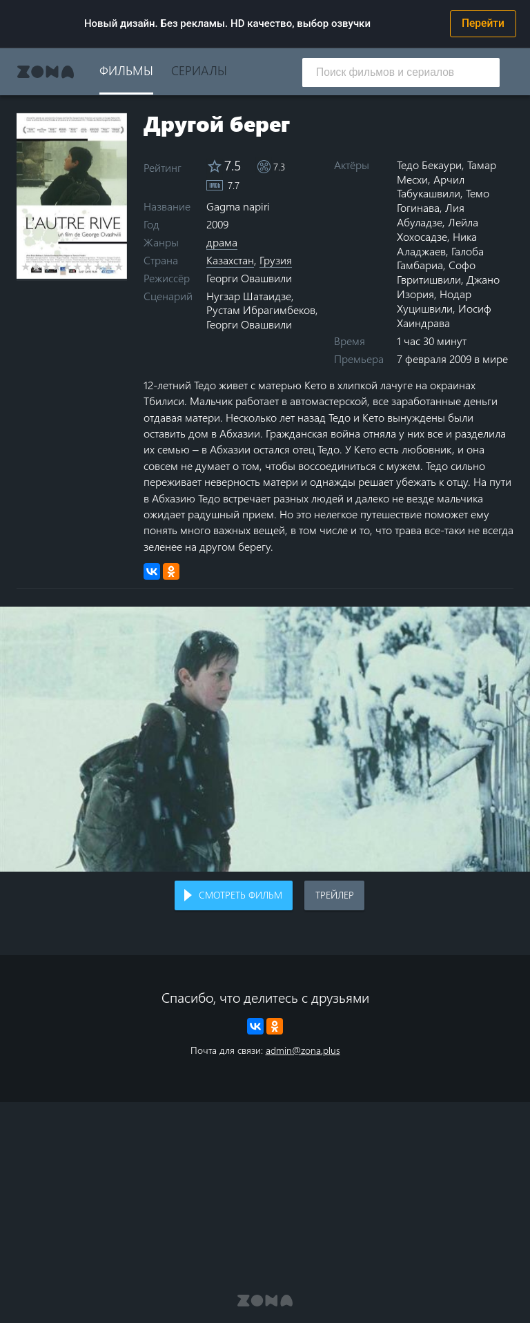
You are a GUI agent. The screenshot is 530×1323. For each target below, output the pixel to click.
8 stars (98, 266)
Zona (45, 71)
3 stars (46, 266)
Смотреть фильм (240, 894)
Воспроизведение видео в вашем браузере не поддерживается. (265, 739)
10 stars (119, 266)
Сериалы (199, 70)
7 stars (88, 266)
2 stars (36, 266)
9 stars (109, 266)
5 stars (67, 266)
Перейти (483, 23)
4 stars (57, 266)
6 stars (77, 266)
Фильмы (126, 70)
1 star (26, 266)
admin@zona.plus (303, 1050)
